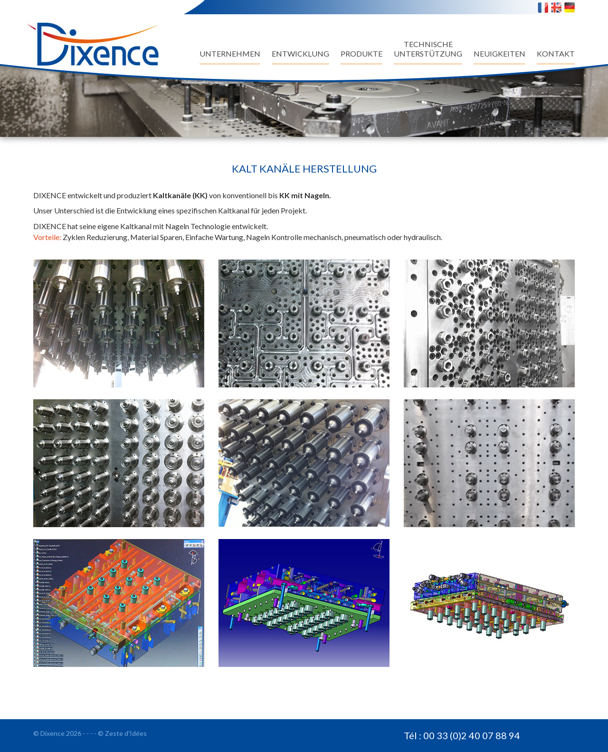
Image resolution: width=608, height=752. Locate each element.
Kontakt (556, 53)
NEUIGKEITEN (499, 53)
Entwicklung (300, 53)
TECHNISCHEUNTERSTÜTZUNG (428, 48)
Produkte (361, 53)
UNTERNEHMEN (230, 53)
